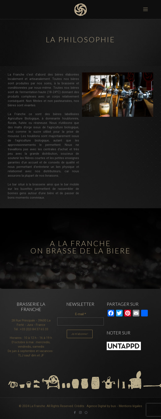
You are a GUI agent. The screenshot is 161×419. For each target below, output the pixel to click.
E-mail (80, 314)
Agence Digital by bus (101, 406)
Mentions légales (130, 406)
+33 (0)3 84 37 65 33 (34, 329)
